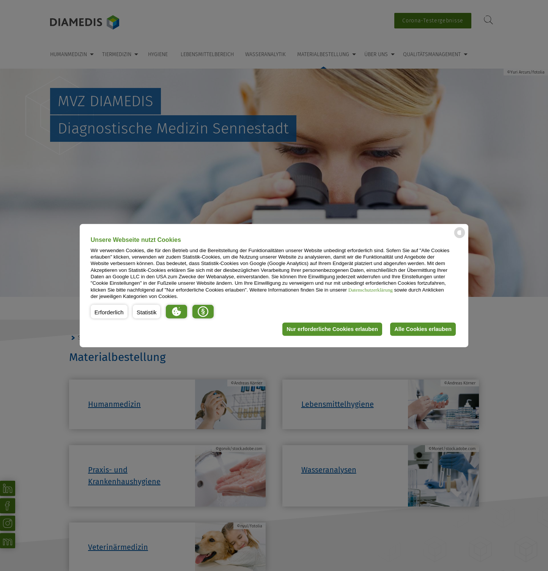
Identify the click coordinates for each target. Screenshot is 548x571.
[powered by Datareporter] (460, 237)
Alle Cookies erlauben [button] (422, 329)
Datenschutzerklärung (370, 289)
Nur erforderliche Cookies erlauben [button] (332, 329)
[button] (109, 311)
